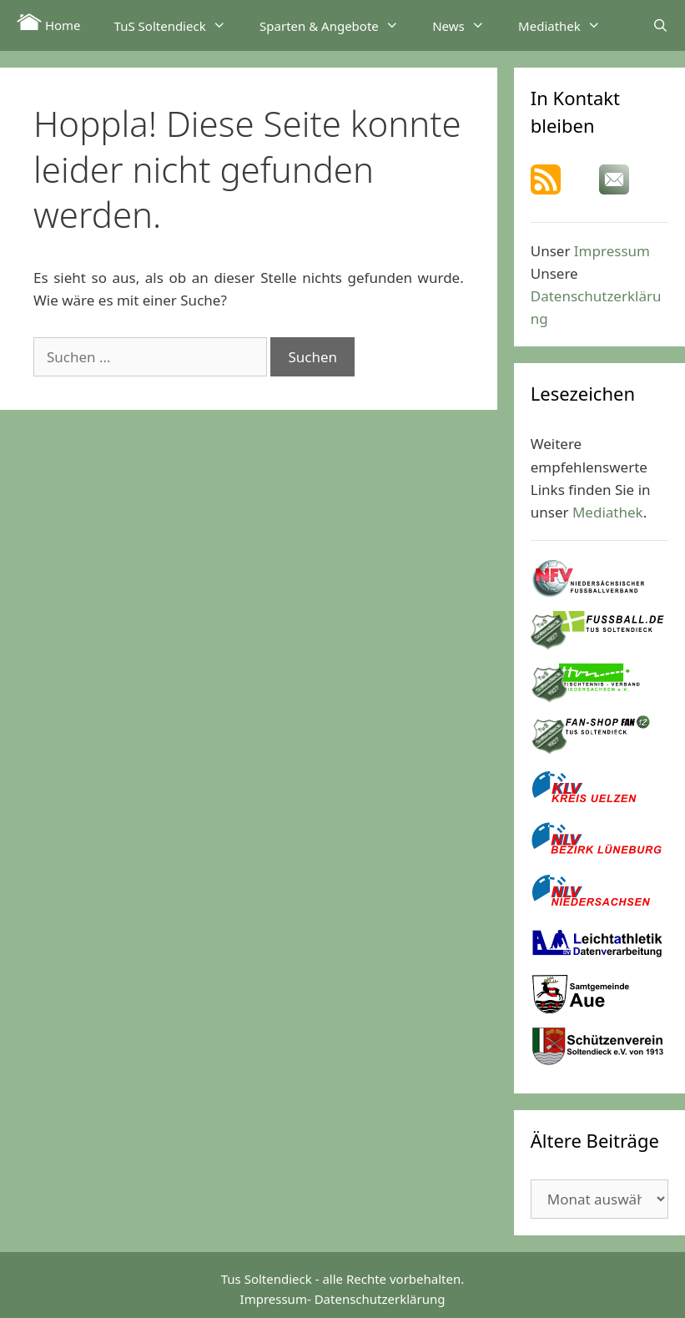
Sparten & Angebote (337, 25)
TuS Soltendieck (178, 25)
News (466, 25)
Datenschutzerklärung (380, 1298)
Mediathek (567, 25)
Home (49, 23)
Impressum (612, 250)
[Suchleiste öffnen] (660, 25)
